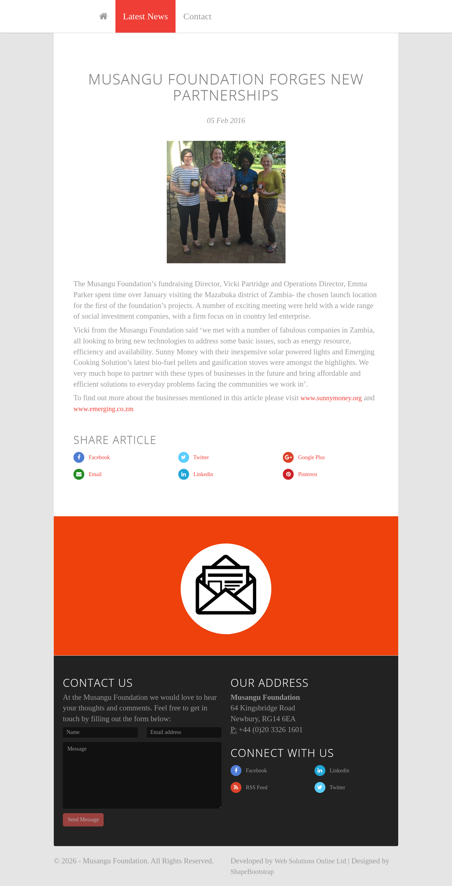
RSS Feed (249, 787)
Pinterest (300, 474)
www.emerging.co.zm (118, 408)
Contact (207, 16)
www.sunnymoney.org (334, 398)
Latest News (155, 16)
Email (87, 474)
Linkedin (195, 474)
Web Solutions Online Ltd (313, 861)
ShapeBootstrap (254, 871)
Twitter (193, 457)
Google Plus (304, 457)
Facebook (91, 457)
